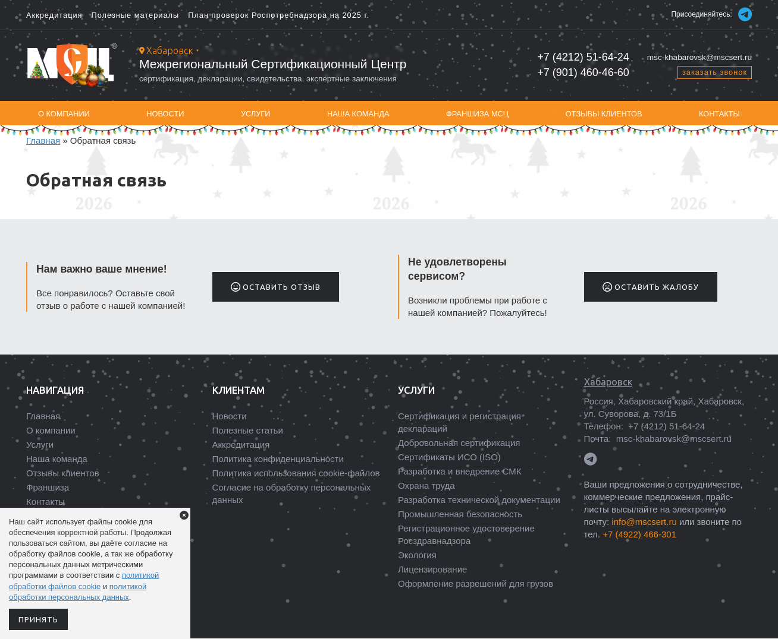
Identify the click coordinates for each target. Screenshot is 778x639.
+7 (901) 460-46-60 (583, 72)
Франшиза (47, 487)
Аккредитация (54, 15)
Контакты (719, 113)
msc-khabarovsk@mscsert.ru (699, 57)
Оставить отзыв (276, 287)
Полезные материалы (136, 15)
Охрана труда (426, 485)
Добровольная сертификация (459, 443)
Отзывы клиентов (604, 113)
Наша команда (358, 113)
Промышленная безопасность (460, 514)
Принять (38, 619)
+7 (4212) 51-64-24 (583, 57)
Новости (165, 113)
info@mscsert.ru (643, 522)
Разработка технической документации (479, 500)
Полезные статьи (247, 430)
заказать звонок (714, 72)
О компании (64, 113)
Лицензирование (432, 569)
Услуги (256, 113)
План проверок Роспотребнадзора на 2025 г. (278, 15)
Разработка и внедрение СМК (459, 471)
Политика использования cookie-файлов (296, 473)
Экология (417, 555)
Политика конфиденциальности (278, 459)
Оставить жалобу (651, 287)
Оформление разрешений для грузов (475, 583)
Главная (43, 140)
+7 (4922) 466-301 (639, 534)
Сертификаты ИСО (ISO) (449, 457)
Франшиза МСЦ (477, 113)
